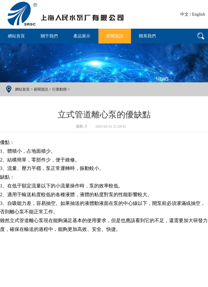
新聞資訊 (114, 36)
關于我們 (49, 36)
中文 (184, 14)
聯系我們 (147, 36)
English (198, 14)
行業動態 (59, 89)
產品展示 (81, 36)
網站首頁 (16, 36)
